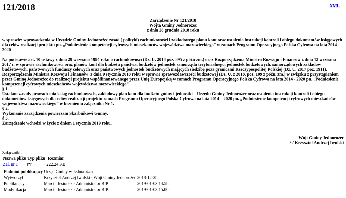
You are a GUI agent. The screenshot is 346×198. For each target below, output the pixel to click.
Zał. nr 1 (10, 164)
